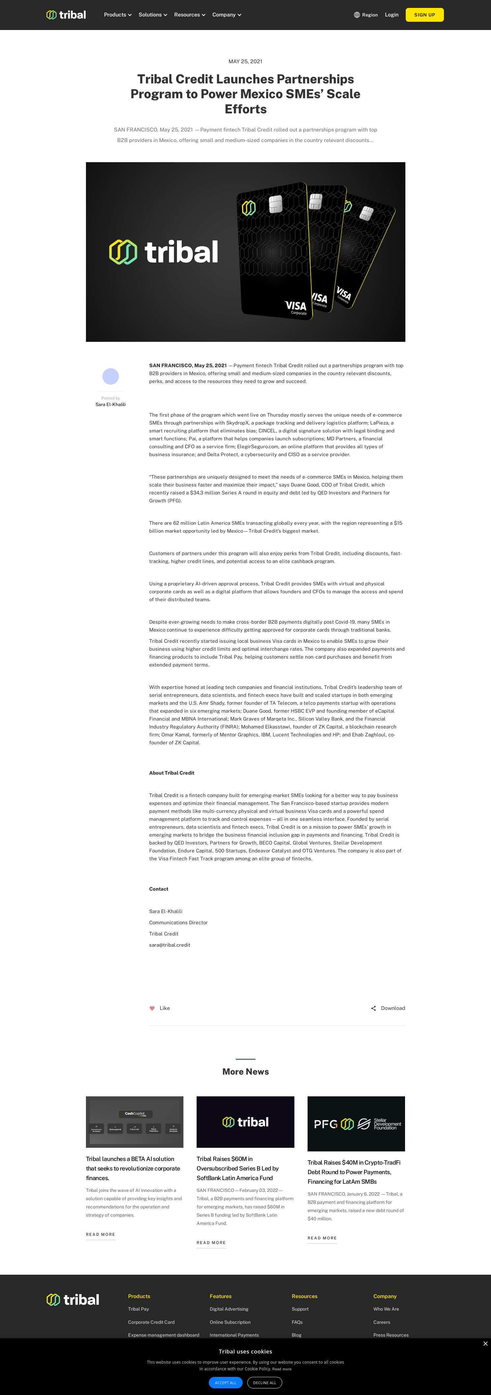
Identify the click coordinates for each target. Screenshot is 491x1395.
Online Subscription (230, 1322)
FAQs (297, 1322)
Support (300, 1309)
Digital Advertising (229, 1309)
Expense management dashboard (163, 1335)
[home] (66, 14)
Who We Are (386, 1309)
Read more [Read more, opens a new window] (281, 1369)
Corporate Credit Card (151, 1322)
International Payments (234, 1335)
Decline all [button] (264, 1382)
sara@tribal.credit (169, 945)
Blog (297, 1335)
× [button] (485, 1344)
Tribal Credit (288, 365)
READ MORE (101, 1234)
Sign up (424, 14)
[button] (117, 15)
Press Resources (391, 1335)
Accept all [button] (225, 1382)
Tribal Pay (138, 1309)
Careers (381, 1322)
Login (391, 15)
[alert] (245, 1366)
